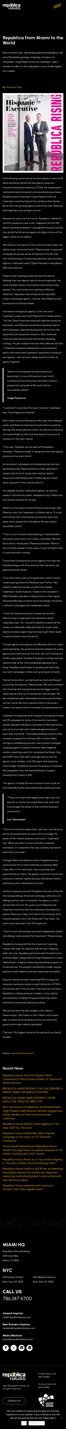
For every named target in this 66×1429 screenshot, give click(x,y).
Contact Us (14, 1400)
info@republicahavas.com (17, 1317)
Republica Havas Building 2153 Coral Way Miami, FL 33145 (16, 1256)
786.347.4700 (17, 1298)
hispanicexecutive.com (22, 1053)
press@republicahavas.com (18, 1339)
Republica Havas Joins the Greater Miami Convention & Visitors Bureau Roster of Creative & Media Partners (32, 1079)
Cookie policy (36, 1423)
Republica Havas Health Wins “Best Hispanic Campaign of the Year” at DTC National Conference (29, 1137)
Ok (24, 1423)
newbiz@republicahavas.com (19, 1328)
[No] (61, 1418)
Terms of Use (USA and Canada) (47, 1385)
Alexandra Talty (14, 87)
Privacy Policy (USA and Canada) (47, 1375)
